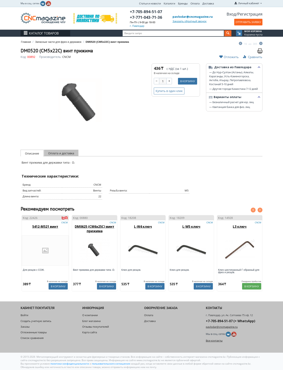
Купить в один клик (169, 91)
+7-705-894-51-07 (146, 11)
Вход (231, 14)
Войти (24, 315)
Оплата (195, 3)
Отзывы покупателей (95, 326)
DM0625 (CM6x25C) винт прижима (94, 228)
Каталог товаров (44, 33)
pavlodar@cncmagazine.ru (193, 17)
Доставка (208, 3)
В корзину (187, 81)
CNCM (66, 57)
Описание (32, 153)
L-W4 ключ (143, 226)
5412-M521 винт (45, 226)
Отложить (229, 57)
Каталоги (169, 3)
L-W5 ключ (191, 226)
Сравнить (252, 57)
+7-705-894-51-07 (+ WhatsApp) (230, 321)
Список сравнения (32, 338)
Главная (26, 41)
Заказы (25, 326)
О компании (90, 315)
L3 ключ (240, 226)
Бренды (183, 3)
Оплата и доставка (61, 153)
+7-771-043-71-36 (146, 17)
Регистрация (249, 14)
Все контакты (214, 340)
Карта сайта (89, 332)
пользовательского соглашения (111, 363)
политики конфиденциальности (70, 363)
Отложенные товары (34, 332)
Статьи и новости (150, 3)
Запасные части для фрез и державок (58, 41)
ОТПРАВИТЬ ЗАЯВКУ (248, 22)
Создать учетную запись (36, 321)
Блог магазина (91, 321)
